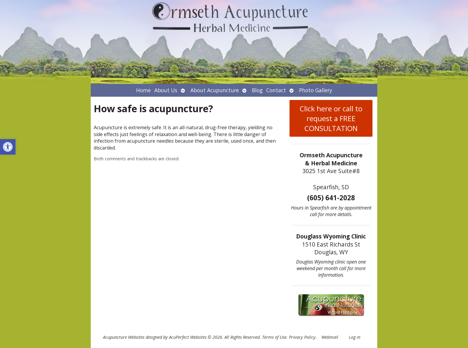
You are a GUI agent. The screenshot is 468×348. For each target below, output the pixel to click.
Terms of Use (274, 337)
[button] (8, 147)
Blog (257, 90)
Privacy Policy (302, 337)
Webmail (329, 337)
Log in (354, 337)
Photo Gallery (315, 90)
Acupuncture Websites (123, 337)
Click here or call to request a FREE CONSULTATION (331, 118)
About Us (165, 90)
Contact (276, 90)
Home (143, 90)
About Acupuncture (214, 90)
